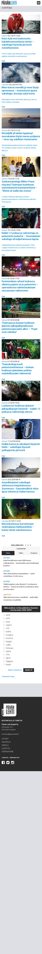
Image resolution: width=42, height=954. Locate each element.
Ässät (8, 664)
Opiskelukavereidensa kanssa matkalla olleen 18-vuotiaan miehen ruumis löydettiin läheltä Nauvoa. (19, 147)
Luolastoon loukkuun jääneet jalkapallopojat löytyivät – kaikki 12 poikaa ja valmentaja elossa (21, 408)
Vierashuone (7, 752)
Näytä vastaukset (15, 670)
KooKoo (9, 638)
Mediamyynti (14, 757)
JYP (8, 628)
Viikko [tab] (21, 553)
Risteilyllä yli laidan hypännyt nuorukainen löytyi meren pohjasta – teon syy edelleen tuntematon (21, 136)
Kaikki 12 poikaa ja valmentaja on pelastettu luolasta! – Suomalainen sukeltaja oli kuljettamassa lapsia (21, 236)
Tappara (9, 661)
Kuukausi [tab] (34, 553)
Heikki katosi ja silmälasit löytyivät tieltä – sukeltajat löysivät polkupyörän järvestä (21, 447)
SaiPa (8, 651)
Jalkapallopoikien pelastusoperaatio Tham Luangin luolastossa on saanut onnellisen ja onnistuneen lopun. (19, 247)
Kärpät (9, 641)
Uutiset (4, 36)
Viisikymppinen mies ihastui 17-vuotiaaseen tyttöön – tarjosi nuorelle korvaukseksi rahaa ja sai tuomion (21, 586)
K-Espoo (9, 635)
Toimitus (5, 757)
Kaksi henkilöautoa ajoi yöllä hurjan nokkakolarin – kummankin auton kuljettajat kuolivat (21, 563)
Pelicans (9, 648)
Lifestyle (5, 85)
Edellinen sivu (17, 545)
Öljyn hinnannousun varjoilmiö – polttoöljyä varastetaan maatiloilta (20, 598)
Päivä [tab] (8, 553)
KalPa (8, 631)
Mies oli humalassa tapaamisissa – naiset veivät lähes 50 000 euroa (19, 575)
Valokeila (6, 742)
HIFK (8, 615)
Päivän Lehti (9, 2)
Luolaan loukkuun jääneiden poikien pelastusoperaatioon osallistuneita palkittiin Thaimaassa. (19, 199)
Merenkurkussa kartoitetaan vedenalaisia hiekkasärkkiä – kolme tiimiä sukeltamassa (18, 526)
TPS (8, 655)
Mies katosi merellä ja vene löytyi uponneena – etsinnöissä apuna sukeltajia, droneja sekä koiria (20, 90)
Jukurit (9, 625)
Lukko (8, 645)
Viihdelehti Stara (8, 677)
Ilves (8, 622)
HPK (8, 618)
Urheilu (5, 745)
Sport (8, 658)
